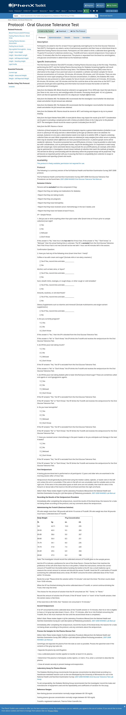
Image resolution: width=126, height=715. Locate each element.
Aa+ (116, 11)
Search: (14, 16)
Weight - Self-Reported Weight (19, 78)
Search (35, 11)
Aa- (108, 11)
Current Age (13, 72)
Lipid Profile (13, 64)
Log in (100, 5)
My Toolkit (112, 5)
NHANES (12, 87)
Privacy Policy (53, 711)
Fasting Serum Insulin (16, 46)
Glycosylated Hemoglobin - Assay (20, 49)
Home (11, 11)
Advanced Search (106, 16)
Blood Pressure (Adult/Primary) (19, 33)
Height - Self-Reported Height (19, 58)
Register (89, 5)
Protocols (17, 11)
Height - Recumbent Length (18, 55)
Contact (79, 11)
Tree (86, 11)
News (51, 11)
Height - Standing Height (17, 61)
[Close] (124, 706)
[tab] (42, 37)
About (63, 11)
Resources (43, 11)
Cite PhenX (72, 11)
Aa (111, 11)
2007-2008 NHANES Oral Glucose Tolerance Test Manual (80, 179)
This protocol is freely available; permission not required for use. (61, 163)
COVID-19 (26, 11)
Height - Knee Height (16, 52)
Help (57, 11)
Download (61, 31)
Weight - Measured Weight (18, 75)
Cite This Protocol (78, 31)
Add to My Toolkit (45, 31)
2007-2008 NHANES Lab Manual (103, 493)
